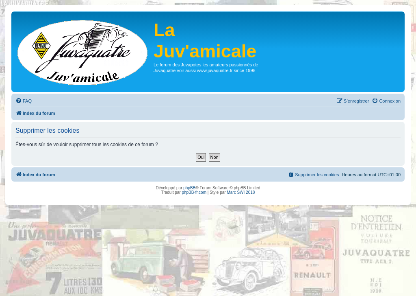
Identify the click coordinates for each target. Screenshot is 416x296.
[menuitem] (23, 101)
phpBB (189, 188)
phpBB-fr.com (194, 192)
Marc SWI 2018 (241, 192)
